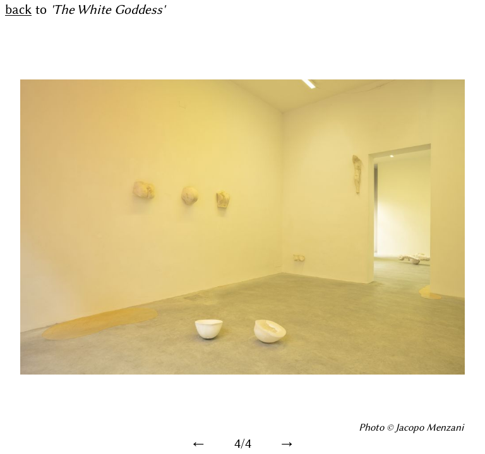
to (85, 10)
